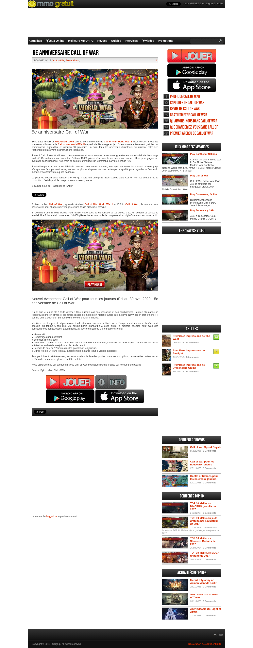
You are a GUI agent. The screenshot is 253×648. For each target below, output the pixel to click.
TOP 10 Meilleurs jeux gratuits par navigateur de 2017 (204, 520)
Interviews (131, 40)
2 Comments (209, 513)
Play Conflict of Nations (203, 154)
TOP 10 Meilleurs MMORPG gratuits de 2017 (203, 506)
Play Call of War (199, 175)
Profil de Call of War (185, 96)
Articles (116, 40)
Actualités (35, 40)
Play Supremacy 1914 (202, 210)
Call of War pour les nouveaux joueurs (202, 463)
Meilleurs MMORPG (80, 40)
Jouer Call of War (191, 56)
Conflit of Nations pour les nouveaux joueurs (204, 477)
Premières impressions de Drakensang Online (189, 366)
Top (221, 634)
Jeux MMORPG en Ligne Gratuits (203, 3)
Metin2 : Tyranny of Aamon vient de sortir (203, 582)
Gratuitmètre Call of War (188, 115)
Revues (102, 40)
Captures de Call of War (187, 102)
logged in (51, 516)
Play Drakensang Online (203, 194)
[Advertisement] (95, 456)
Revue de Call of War (185, 109)
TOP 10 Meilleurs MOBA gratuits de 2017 (204, 554)
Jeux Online (56, 40)
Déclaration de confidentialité (204, 644)
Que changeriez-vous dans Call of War (194, 127)
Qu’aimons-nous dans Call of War (193, 121)
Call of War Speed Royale (205, 447)
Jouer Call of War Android (191, 70)
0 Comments (192, 342)
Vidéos (149, 40)
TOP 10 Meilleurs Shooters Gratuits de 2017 (203, 541)
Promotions (165, 40)
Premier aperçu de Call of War (191, 133)
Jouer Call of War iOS (191, 85)
